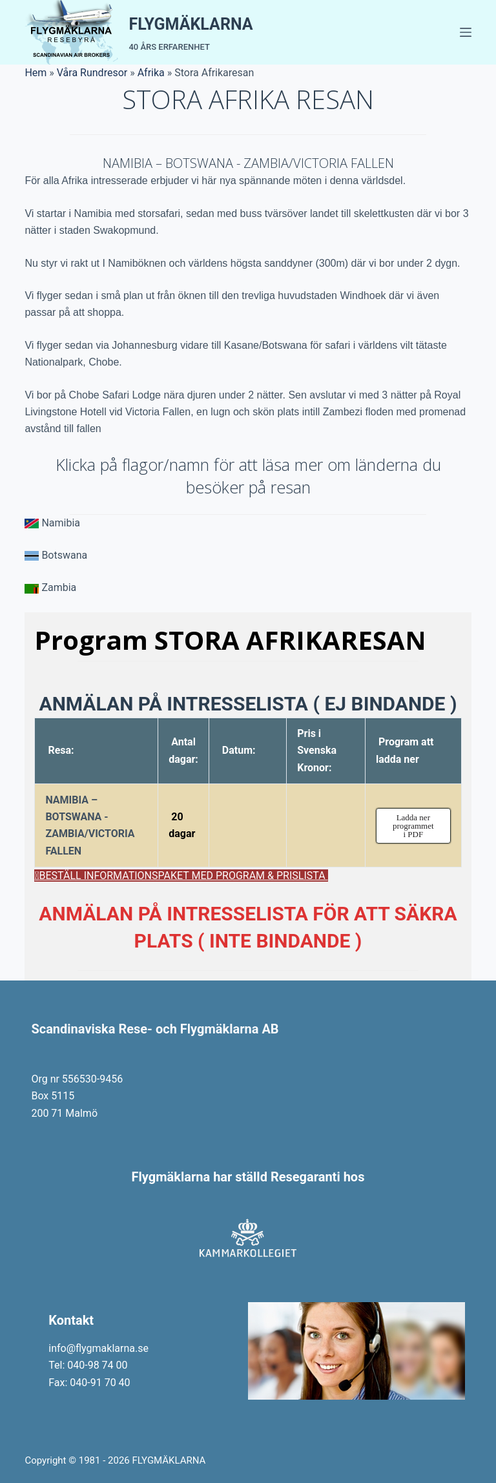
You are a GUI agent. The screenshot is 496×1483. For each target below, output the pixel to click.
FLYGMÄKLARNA (191, 24)
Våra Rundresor (92, 73)
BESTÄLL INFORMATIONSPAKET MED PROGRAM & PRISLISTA (183, 875)
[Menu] (465, 32)
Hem (35, 73)
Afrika (151, 73)
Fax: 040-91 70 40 (89, 1382)
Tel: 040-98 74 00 (87, 1365)
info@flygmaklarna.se (98, 1348)
